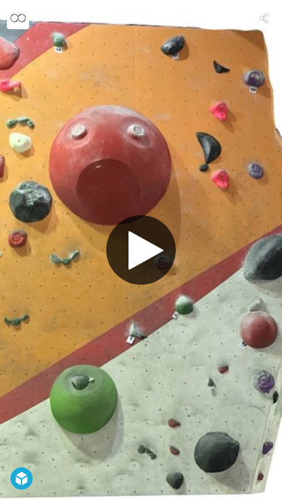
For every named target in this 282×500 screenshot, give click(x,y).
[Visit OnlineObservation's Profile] (18, 18)
